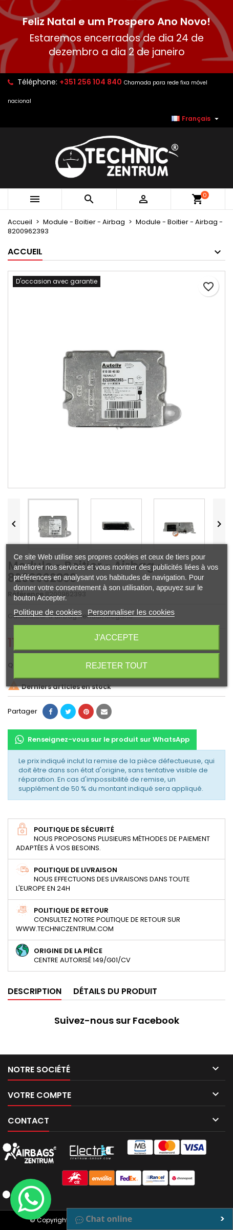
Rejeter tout (116, 665)
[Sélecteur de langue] (196, 118)
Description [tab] (34, 991)
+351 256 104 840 (90, 82)
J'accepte (116, 637)
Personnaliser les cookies (131, 612)
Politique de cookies (47, 612)
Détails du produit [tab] (115, 991)
